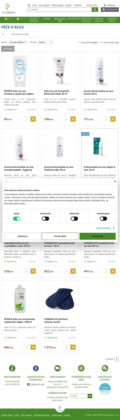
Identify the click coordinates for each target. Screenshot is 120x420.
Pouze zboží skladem (88, 43)
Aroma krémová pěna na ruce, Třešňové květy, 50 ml (59, 168)
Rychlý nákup (92, 5)
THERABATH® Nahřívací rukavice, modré (56, 320)
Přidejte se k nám (37, 384)
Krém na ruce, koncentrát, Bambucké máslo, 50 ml (56, 92)
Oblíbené (77, 5)
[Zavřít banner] (115, 181)
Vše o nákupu (26, 415)
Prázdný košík (111, 9)
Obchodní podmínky (42, 415)
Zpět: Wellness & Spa (19, 34)
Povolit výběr (60, 236)
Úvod (29, 5)
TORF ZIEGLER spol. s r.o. (60, 409)
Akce (10, 19)
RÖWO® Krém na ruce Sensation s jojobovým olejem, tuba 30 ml (19, 94)
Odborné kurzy (112, 20)
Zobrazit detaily (103, 228)
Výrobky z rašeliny (34, 20)
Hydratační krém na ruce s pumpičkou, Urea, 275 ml (17, 244)
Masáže (47, 19)
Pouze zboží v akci (110, 43)
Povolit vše (97, 236)
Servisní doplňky (99, 20)
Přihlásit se (111, 5)
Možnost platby (57, 393)
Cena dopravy (57, 376)
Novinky (23, 19)
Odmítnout (22, 236)
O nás (16, 415)
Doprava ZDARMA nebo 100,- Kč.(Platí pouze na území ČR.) (57, 384)
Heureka (105, 389)
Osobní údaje (56, 415)
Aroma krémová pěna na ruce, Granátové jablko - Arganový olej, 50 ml (19, 170)
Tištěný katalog (57, 5)
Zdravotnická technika (86, 20)
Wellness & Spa (60, 20)
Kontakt (67, 415)
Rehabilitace (73, 19)
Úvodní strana (6, 415)
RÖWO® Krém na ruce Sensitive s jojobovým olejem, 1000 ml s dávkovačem (19, 322)
